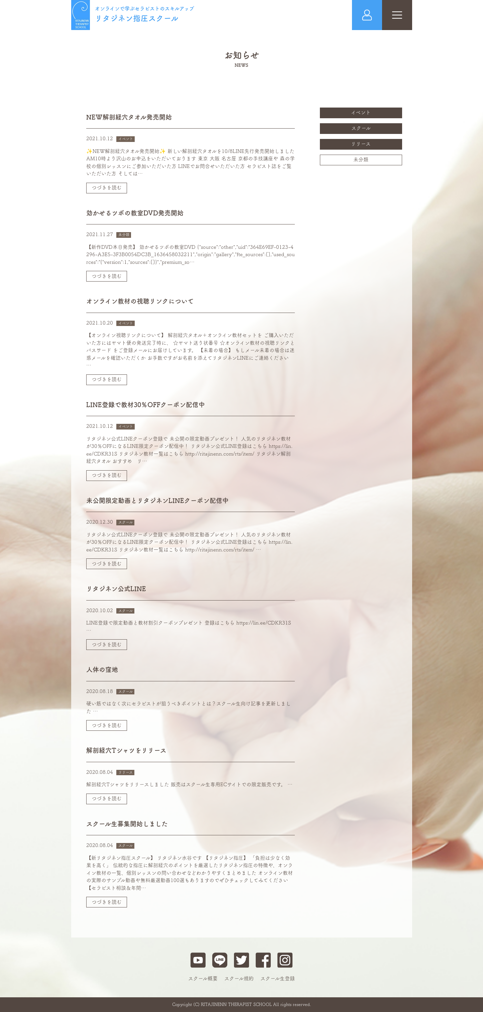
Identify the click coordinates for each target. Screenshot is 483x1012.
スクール (361, 128)
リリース (361, 143)
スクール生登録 (277, 978)
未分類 (360, 159)
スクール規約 (239, 978)
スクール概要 (203, 978)
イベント (361, 112)
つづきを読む (107, 187)
